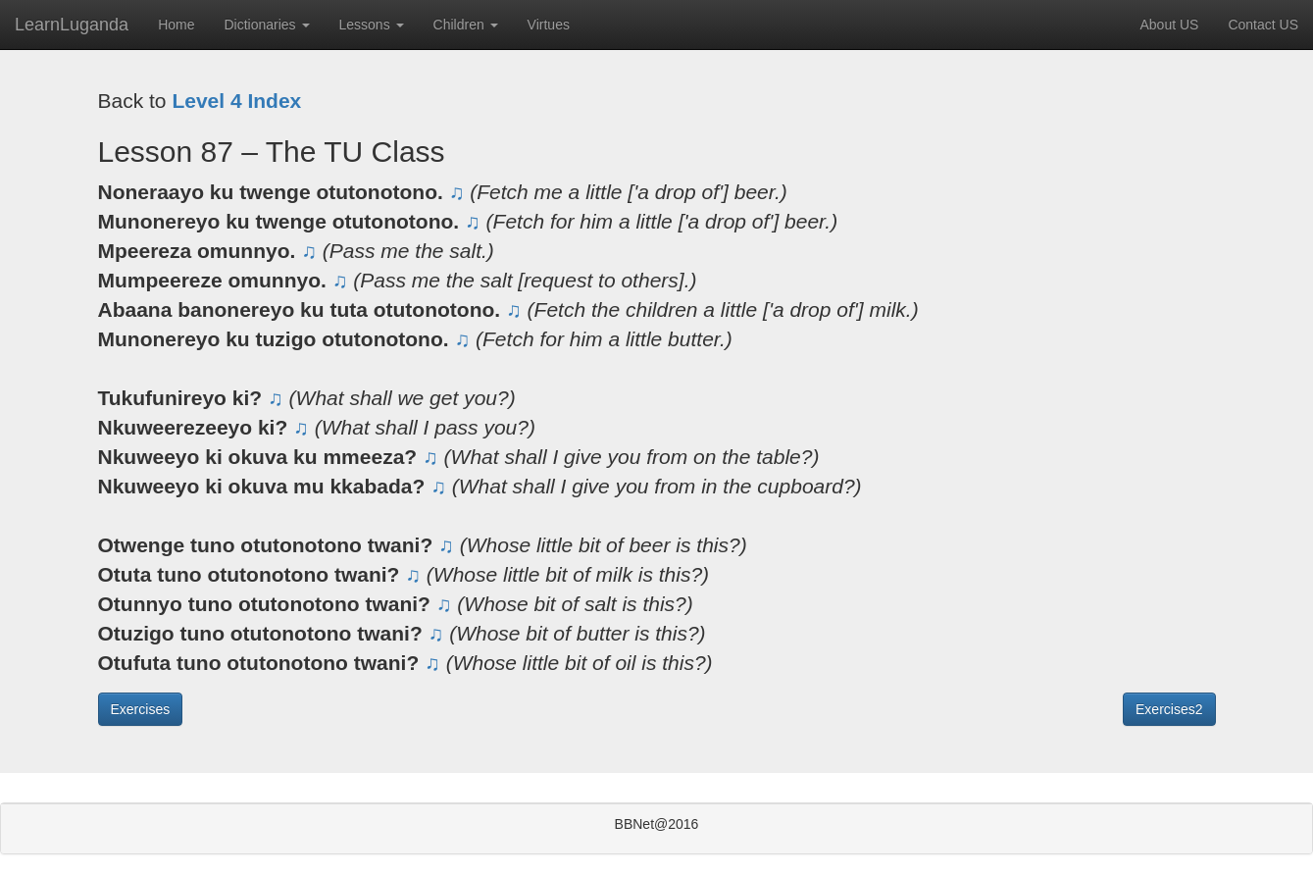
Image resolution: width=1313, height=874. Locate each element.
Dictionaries (266, 24)
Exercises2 (1169, 709)
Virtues (549, 24)
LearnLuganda (71, 24)
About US (1168, 24)
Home (176, 24)
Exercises (141, 709)
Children (465, 24)
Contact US (1263, 24)
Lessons (371, 24)
